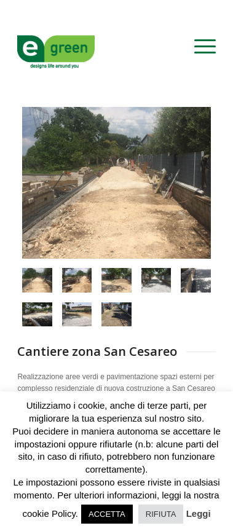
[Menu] (199, 46)
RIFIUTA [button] (161, 514)
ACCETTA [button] (107, 514)
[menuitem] (199, 46)
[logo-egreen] (96, 46)
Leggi (198, 513)
